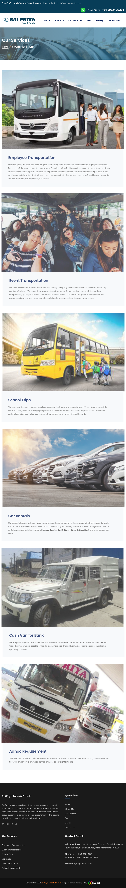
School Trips (7, 854)
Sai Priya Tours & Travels (51, 883)
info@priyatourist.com (70, 3)
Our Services (75, 20)
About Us (59, 20)
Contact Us (70, 827)
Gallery (100, 20)
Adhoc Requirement (11, 868)
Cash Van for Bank (10, 863)
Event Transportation (12, 850)
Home (47, 20)
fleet (89, 20)
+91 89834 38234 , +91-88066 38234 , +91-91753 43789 (81, 855)
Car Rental (6, 859)
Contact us (114, 20)
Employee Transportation (13, 845)
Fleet (67, 818)
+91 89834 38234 (113, 10)
